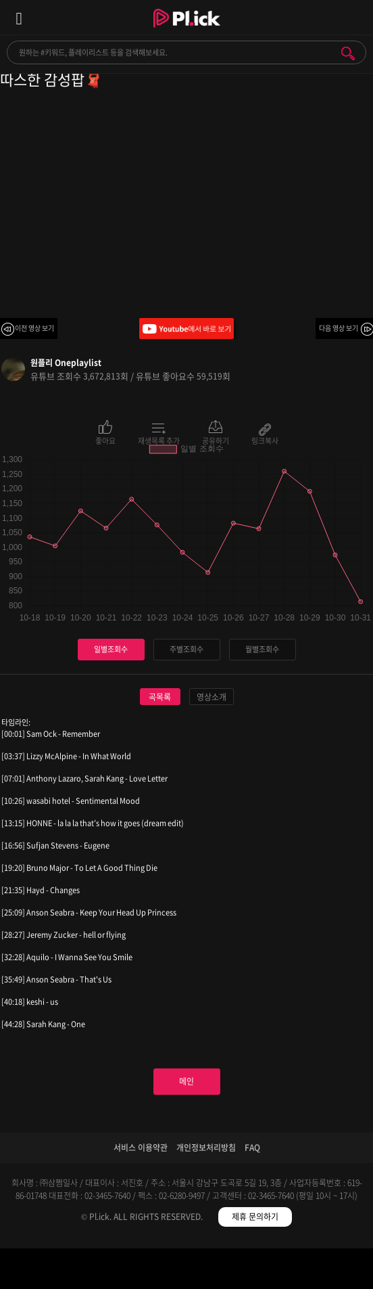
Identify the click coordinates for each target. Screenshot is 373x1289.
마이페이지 (326, 1271)
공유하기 (215, 440)
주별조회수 (186, 649)
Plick (186, 30)
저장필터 (233, 1271)
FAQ (252, 1147)
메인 (186, 1081)
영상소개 (211, 697)
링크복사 (264, 440)
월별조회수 (262, 649)
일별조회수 (111, 649)
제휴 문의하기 (255, 1217)
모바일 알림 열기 (355, 17)
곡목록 (160, 697)
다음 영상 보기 (338, 328)
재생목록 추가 (159, 440)
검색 (348, 53)
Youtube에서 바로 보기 (186, 328)
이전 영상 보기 (34, 328)
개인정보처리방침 (206, 1147)
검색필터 (140, 1271)
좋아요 (105, 440)
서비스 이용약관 (141, 1147)
